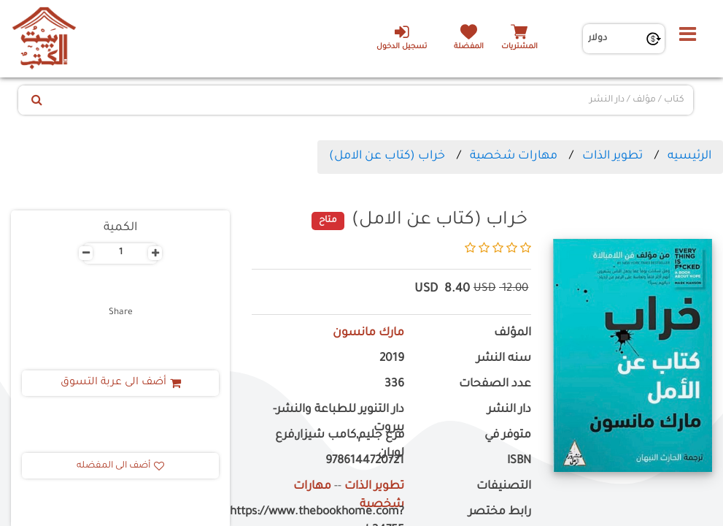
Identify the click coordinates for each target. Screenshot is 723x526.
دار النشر (509, 410)
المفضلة (469, 47)
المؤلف (512, 333)
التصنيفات (503, 487)
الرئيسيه (689, 156)
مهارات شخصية (513, 156)
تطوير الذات (612, 156)
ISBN (519, 461)
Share (121, 313)
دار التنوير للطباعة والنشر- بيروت (338, 419)
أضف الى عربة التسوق (121, 383)
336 (394, 384)
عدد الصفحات (495, 384)
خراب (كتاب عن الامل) (387, 156)
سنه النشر (503, 359)
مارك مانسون (368, 333)
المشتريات (519, 47)
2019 (391, 359)
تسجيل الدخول (401, 37)
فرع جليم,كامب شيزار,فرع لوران (339, 445)
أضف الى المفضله (120, 466)
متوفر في (507, 436)
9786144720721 (364, 461)
